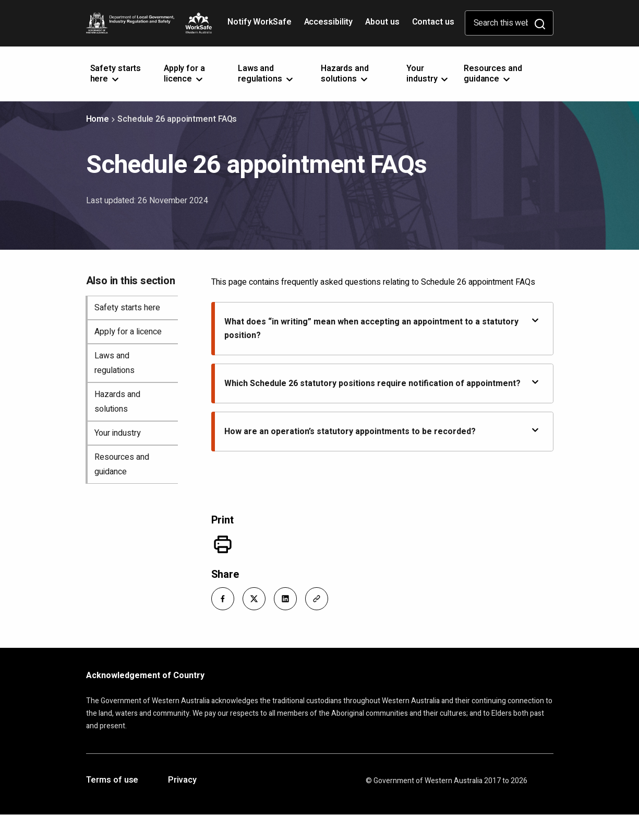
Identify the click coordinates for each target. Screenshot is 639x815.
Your (428, 73)
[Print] (222, 544)
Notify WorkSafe (259, 22)
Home (98, 119)
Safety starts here (127, 307)
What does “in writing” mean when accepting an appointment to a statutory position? (382, 328)
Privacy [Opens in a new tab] (182, 780)
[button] (222, 598)
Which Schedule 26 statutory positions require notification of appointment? (382, 383)
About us (382, 22)
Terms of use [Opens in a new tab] (112, 780)
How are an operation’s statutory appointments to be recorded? (382, 431)
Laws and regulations (114, 363)
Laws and (266, 73)
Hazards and (345, 73)
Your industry (117, 433)
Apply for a (184, 73)
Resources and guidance (121, 464)
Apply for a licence (128, 331)
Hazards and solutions (117, 401)
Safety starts (115, 73)
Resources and (493, 73)
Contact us (433, 22)
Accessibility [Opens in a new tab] (329, 26)
